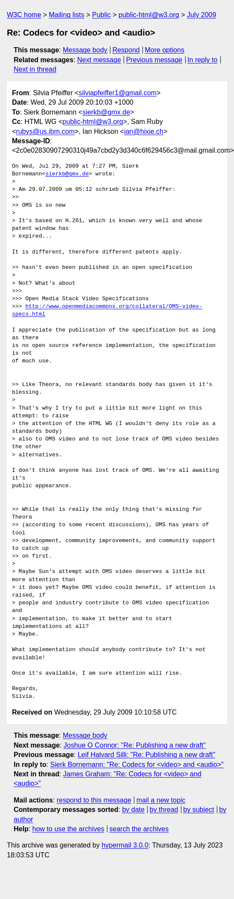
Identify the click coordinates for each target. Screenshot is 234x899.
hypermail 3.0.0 (124, 845)
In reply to (202, 59)
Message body (85, 50)
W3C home (24, 14)
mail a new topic (161, 800)
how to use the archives (68, 829)
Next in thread (35, 69)
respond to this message (93, 800)
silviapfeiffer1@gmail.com (118, 93)
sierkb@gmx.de (106, 112)
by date (133, 809)
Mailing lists (66, 14)
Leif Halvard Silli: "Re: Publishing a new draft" (146, 754)
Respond (126, 50)
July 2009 (201, 14)
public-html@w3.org (148, 14)
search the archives (139, 829)
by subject (198, 809)
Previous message (154, 59)
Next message (99, 59)
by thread (164, 809)
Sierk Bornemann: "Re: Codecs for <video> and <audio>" (136, 764)
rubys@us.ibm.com (45, 131)
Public (101, 14)
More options (165, 50)
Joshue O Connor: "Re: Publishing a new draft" (135, 745)
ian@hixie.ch (143, 131)
